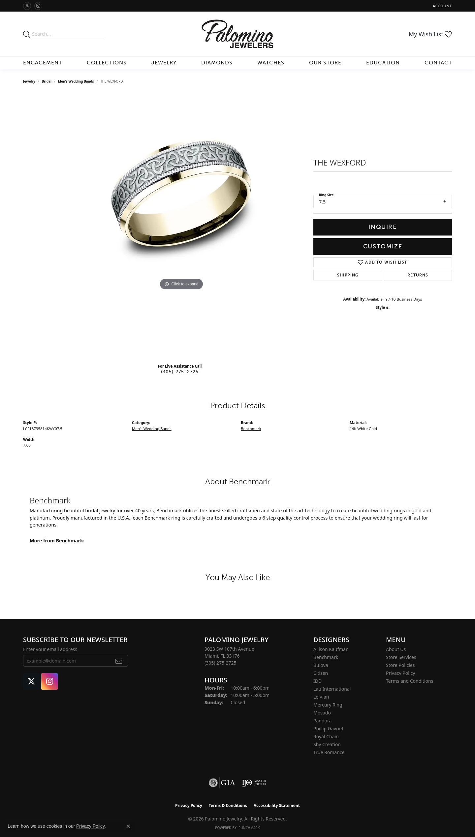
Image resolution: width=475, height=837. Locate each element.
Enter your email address (50, 649)
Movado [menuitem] (322, 713)
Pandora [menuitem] (322, 720)
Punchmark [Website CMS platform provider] (249, 827)
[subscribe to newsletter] (119, 661)
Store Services (401, 657)
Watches (270, 62)
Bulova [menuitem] (320, 665)
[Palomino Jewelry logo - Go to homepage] (238, 34)
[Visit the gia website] (222, 783)
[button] (441, 6)
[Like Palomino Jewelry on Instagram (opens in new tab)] (38, 6)
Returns (417, 275)
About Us (396, 649)
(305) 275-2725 (180, 372)
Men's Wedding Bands (76, 81)
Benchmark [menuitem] (325, 657)
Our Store (325, 62)
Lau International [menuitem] (332, 689)
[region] (181, 226)
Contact (438, 62)
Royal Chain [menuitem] (326, 736)
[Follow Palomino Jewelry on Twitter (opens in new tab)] (27, 6)
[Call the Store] (221, 663)
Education (383, 62)
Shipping (348, 275)
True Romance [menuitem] (328, 752)
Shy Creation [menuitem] (327, 744)
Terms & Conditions (228, 805)
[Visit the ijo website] (254, 783)
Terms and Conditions (409, 681)
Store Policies (400, 665)
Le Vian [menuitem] (321, 697)
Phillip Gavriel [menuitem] (328, 728)
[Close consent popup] (128, 826)
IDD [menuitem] (317, 681)
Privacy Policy (400, 673)
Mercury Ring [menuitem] (327, 705)
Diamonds (217, 62)
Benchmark (251, 428)
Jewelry (163, 62)
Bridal (46, 81)
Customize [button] (382, 246)
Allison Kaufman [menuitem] (331, 649)
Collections (107, 62)
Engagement (42, 62)
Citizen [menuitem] (320, 673)
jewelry (29, 81)
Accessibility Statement (277, 805)
